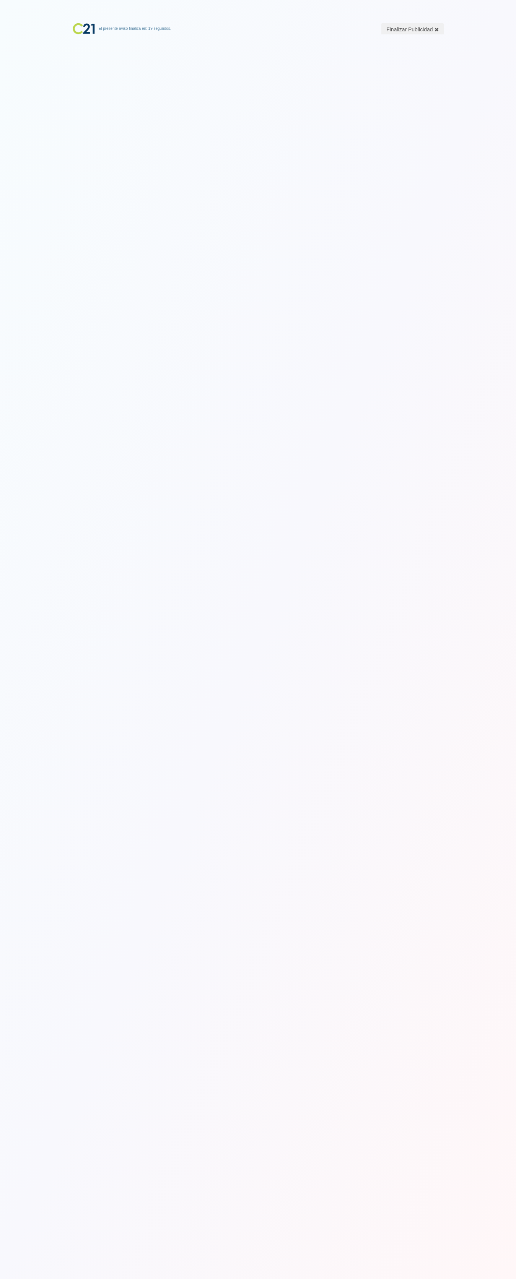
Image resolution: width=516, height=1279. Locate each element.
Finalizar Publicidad (412, 29)
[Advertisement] (258, 82)
